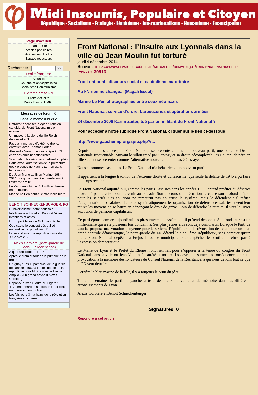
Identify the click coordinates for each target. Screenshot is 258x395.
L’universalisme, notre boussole (31, 209)
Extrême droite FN (38, 93)
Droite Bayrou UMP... (38, 102)
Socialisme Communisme (38, 87)
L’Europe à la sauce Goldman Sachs (34, 221)
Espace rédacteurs (38, 58)
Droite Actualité (38, 98)
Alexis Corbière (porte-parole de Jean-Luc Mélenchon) (39, 245)
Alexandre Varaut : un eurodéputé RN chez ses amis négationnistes (35, 153)
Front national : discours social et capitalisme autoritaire (133, 81)
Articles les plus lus (38, 54)
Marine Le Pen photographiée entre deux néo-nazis (127, 101)
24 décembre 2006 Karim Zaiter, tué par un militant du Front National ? (146, 121)
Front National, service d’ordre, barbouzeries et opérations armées (143, 111)
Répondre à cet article (95, 318)
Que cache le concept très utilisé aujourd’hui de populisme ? (32, 227)
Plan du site (38, 46)
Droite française (38, 74)
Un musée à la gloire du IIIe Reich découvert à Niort (33, 137)
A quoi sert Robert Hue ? (26, 252)
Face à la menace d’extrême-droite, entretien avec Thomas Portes (34, 145)
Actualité (39, 79)
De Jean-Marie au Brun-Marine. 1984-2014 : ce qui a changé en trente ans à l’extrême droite (36, 178)
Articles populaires (39, 50)
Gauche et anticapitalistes (39, 83)
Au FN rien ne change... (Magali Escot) (115, 91)
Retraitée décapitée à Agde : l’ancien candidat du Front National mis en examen (35, 127)
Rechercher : (19, 68)
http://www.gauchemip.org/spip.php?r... (116, 141)
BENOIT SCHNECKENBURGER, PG (38, 204)
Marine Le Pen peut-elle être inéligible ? (37, 194)
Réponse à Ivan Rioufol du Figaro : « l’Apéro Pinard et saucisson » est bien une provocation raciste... (37, 286)
